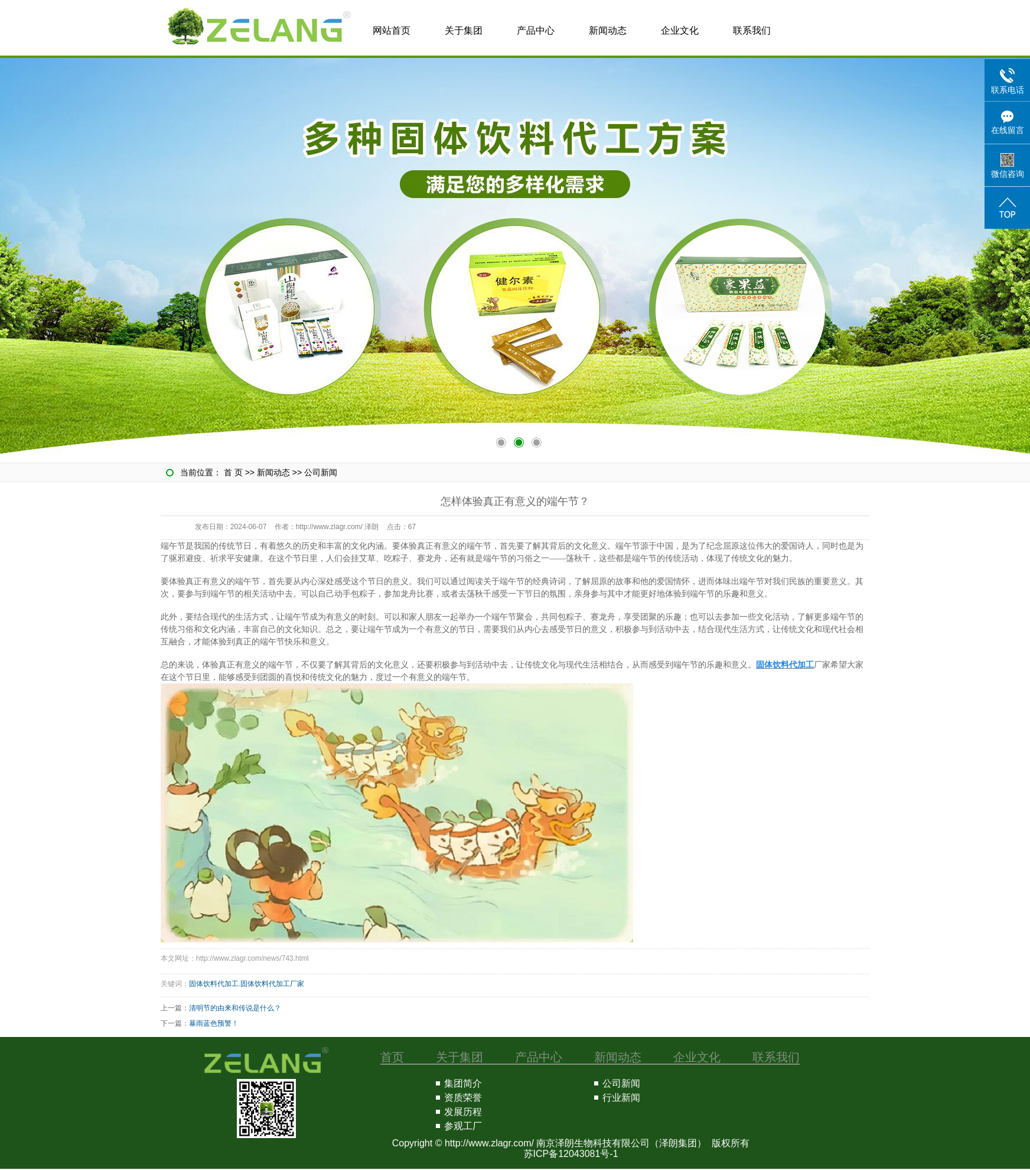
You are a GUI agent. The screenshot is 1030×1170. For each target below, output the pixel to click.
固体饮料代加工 (214, 984)
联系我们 (752, 30)
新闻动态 (608, 30)
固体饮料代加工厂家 (272, 984)
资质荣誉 (463, 1098)
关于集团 (464, 30)
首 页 (233, 472)
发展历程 (463, 1112)
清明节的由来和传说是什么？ (235, 1008)
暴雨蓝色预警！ (214, 1023)
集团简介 (463, 1083)
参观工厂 (463, 1126)
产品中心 (536, 30)
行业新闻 (621, 1098)
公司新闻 (320, 472)
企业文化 (680, 30)
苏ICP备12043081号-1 (571, 1154)
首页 (392, 1057)
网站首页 (391, 30)
